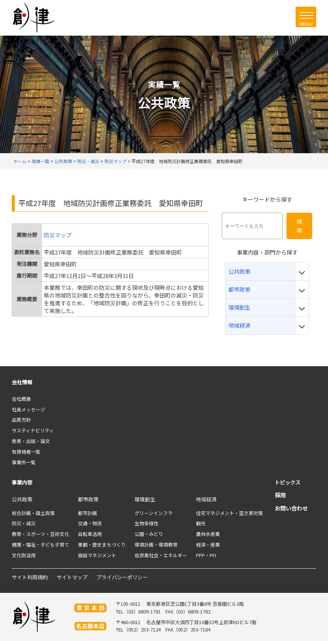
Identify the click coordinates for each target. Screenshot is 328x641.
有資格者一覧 (26, 451)
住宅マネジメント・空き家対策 (229, 512)
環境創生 (145, 499)
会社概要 (21, 398)
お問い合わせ (291, 508)
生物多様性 (146, 523)
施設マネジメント (97, 555)
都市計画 (87, 512)
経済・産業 (208, 544)
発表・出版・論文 (31, 440)
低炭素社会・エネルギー (161, 555)
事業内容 (22, 482)
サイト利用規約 (30, 577)
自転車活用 (90, 533)
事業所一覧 (24, 462)
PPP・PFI (206, 555)
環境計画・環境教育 (156, 544)
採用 (280, 495)
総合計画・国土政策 (33, 512)
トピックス (287, 482)
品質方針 (21, 419)
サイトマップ (72, 577)
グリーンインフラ (153, 512)
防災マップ (57, 235)
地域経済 (206, 499)
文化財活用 (24, 555)
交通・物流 (90, 523)
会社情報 (22, 382)
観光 (201, 523)
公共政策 (22, 499)
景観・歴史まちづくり (102, 544)
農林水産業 (208, 533)
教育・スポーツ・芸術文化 (40, 533)
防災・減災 (24, 523)
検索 (299, 225)
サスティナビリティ (33, 430)
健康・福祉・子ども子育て (40, 544)
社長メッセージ (28, 409)
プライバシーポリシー (122, 577)
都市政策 (88, 499)
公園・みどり (149, 533)
